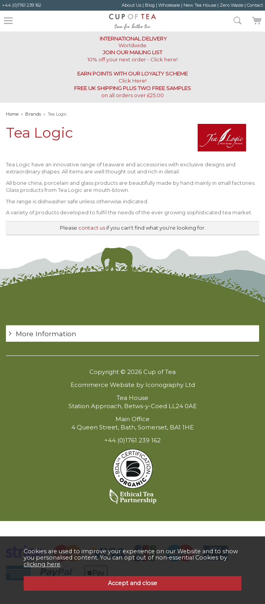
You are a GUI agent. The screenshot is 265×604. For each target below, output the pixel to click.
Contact (255, 5)
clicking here (42, 564)
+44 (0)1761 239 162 (21, 5)
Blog (150, 5)
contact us (91, 228)
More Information (46, 334)
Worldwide (132, 41)
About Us (131, 5)
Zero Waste (231, 5)
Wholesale (169, 5)
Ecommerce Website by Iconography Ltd (132, 385)
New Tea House (199, 5)
